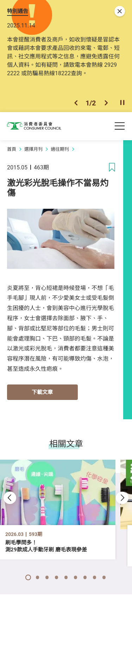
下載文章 (42, 393)
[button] (75, 104)
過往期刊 (60, 151)
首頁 (11, 151)
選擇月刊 (33, 151)
